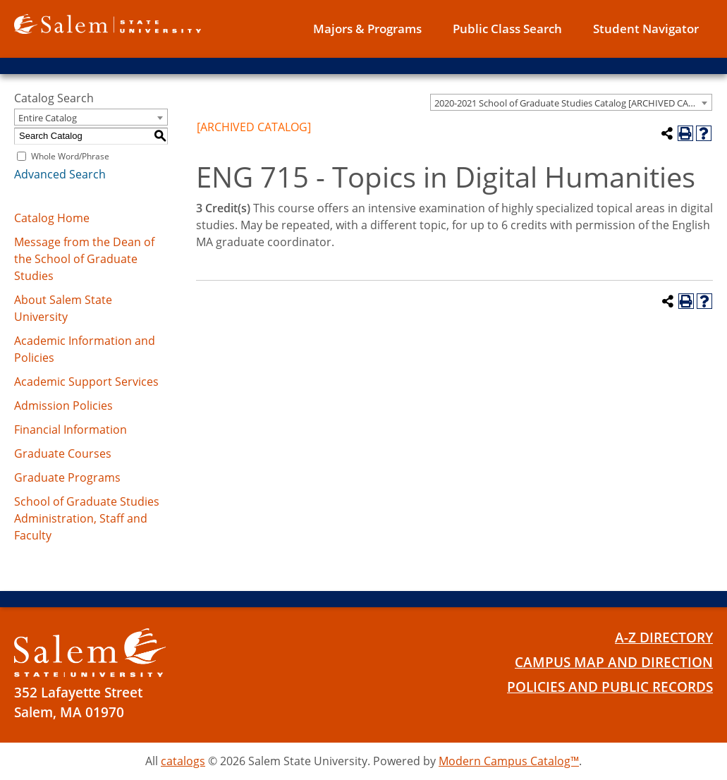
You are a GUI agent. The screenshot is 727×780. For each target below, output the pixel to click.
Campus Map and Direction (614, 662)
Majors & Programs (367, 28)
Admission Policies (63, 405)
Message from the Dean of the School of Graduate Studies (84, 259)
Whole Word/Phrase (70, 156)
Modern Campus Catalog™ (509, 761)
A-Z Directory (664, 637)
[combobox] (571, 102)
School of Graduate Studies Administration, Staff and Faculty (86, 518)
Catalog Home (52, 218)
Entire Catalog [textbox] (47, 117)
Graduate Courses (62, 453)
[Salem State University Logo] (90, 652)
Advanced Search (60, 174)
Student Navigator (646, 28)
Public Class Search (507, 28)
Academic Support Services (86, 381)
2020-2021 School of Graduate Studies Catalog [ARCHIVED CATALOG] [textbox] (572, 103)
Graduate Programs (67, 477)
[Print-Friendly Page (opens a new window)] (685, 133)
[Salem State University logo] (107, 22)
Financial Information (70, 429)
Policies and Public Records (610, 687)
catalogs (183, 761)
